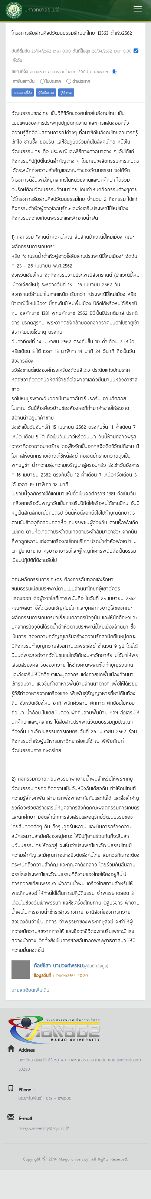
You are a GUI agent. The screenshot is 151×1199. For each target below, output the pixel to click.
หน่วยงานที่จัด (23, 92)
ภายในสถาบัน (24, 80)
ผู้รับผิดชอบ (46, 92)
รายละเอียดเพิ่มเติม (30, 989)
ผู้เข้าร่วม (66, 92)
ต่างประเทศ (81, 80)
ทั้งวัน (17, 60)
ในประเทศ (53, 80)
